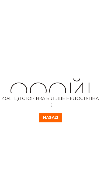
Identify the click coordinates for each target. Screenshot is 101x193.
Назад (50, 117)
